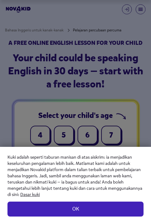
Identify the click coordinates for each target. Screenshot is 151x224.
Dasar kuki (30, 195)
